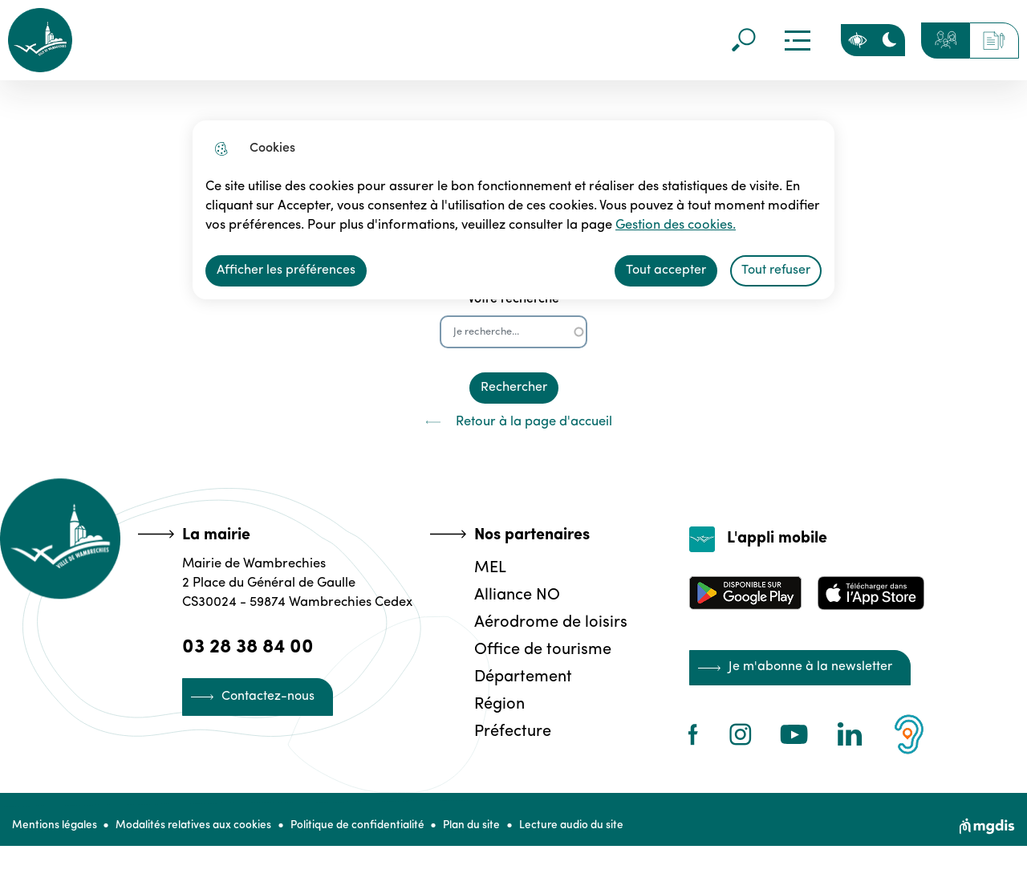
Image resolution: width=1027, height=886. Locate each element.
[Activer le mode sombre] (889, 40)
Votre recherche (513, 299)
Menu (797, 40)
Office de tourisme (540, 649)
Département (521, 677)
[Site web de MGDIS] (987, 831)
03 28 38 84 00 (250, 646)
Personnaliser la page (857, 40)
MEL (488, 567)
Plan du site (487, 831)
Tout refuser (775, 270)
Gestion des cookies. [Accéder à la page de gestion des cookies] (664, 225)
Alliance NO (515, 595)
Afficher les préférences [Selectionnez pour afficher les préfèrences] (286, 270)
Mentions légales (54, 831)
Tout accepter (666, 270)
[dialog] (513, 209)
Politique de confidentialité (368, 831)
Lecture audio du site (592, 831)
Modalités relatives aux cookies (199, 831)
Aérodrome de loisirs (548, 622)
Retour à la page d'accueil (513, 422)
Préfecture (510, 731)
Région (497, 704)
